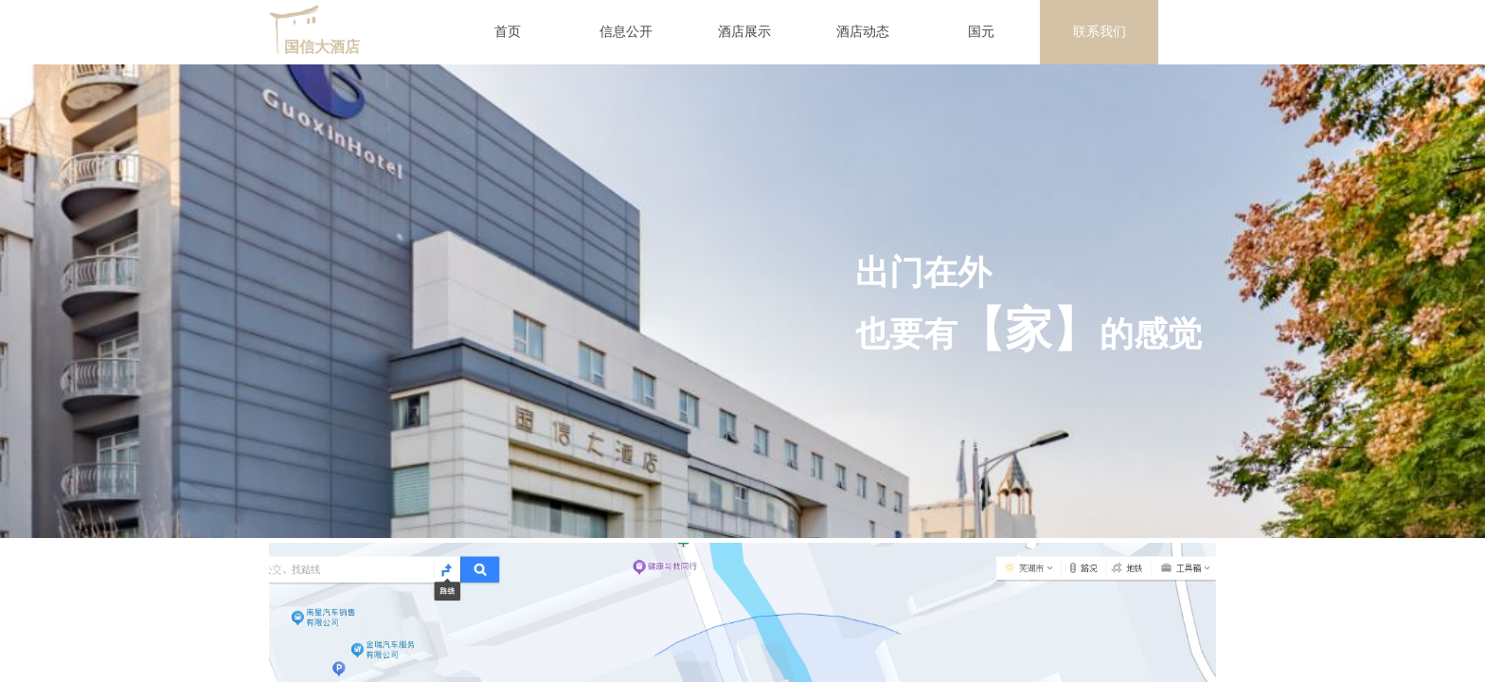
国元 (981, 32)
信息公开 (626, 32)
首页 (507, 32)
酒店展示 (744, 32)
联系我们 (1099, 32)
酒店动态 (862, 32)
